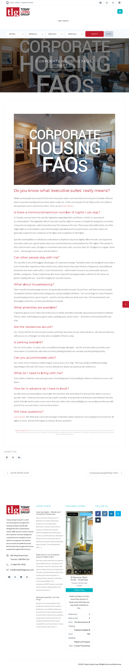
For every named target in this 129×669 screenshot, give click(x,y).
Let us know (19, 416)
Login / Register (63, 21)
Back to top (117, 664)
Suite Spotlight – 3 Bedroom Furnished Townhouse (48, 513)
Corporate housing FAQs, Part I (105, 472)
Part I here (67, 206)
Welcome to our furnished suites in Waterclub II (47, 556)
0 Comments (77, 70)
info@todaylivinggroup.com (22, 570)
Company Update (62, 70)
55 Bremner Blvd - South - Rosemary (79, 578)
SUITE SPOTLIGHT (18, 472)
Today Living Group (22, 430)
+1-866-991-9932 (18, 564)
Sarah (52, 70)
